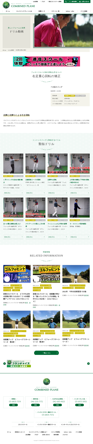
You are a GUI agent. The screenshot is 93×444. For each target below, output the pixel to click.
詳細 (13, 407)
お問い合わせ (85, 1)
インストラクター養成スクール (46, 426)
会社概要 (35, 1)
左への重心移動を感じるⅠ (12, 226)
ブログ (43, 1)
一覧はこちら (46, 355)
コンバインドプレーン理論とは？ (38, 434)
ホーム (8, 11)
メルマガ (65, 437)
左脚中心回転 (52, 182)
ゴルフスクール (22, 426)
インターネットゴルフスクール (70, 426)
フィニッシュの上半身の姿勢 (57, 226)
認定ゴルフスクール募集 (55, 1)
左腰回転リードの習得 (32, 182)
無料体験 (74, 1)
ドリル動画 (84, 11)
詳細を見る (7, 195)
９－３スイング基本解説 (78, 226)
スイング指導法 (55, 434)
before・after (70, 11)
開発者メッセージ (20, 434)
